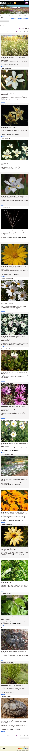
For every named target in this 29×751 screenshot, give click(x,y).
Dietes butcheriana (6, 68)
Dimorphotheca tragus (7, 524)
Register (27, 0)
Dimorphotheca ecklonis (7, 313)
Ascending (21, 28)
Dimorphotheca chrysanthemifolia (9, 243)
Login (24, 0)
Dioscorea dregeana (6, 593)
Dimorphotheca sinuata (7, 489)
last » (27, 31)
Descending (26, 28)
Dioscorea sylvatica (6, 696)
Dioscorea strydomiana (7, 662)
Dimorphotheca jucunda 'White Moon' (10, 420)
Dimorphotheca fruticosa (7, 349)
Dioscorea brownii (5, 559)
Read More (3, 66)
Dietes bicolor (4, 34)
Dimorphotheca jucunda (7, 383)
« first (8, 31)
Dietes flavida (4, 104)
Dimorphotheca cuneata (7, 278)
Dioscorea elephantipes (7, 628)
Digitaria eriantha (5, 207)
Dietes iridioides (5, 173)
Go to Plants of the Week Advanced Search (20, 18)
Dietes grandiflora (5, 138)
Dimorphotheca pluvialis (7, 454)
